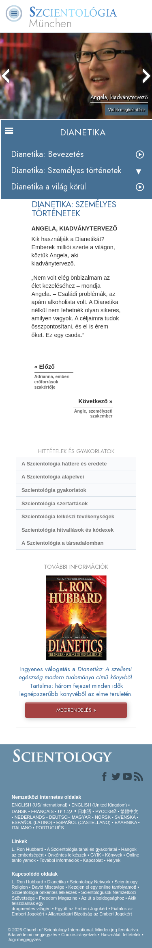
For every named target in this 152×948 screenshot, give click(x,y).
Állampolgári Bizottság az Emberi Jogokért (90, 913)
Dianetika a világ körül (48, 187)
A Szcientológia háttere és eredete (64, 464)
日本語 (84, 811)
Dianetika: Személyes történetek (66, 170)
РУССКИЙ (105, 811)
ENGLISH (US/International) (40, 804)
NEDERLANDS (30, 817)
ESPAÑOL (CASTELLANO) (83, 822)
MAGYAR (81, 817)
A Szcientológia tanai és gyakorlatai (82, 849)
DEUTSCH (60, 817)
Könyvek (113, 854)
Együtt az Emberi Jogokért (81, 908)
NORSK (103, 817)
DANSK (19, 811)
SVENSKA (125, 817)
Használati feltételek (120, 934)
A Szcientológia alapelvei (52, 477)
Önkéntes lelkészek (67, 854)
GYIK (95, 854)
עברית (65, 811)
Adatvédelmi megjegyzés (32, 934)
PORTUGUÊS (50, 827)
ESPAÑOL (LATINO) (32, 822)
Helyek (113, 860)
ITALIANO (22, 827)
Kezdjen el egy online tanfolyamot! (103, 887)
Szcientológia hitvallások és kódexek (67, 530)
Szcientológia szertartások (54, 503)
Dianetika (56, 881)
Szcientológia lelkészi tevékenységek (67, 516)
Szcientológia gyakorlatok (53, 490)
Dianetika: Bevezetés (47, 154)
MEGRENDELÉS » (76, 710)
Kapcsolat (93, 860)
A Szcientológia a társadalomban (62, 543)
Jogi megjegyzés (24, 939)
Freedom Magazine (58, 898)
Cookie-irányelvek (78, 934)
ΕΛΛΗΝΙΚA (126, 822)
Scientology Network (90, 881)
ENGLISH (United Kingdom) (99, 804)
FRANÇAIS (42, 811)
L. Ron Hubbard (27, 849)
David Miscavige (48, 887)
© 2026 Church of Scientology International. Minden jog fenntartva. (73, 929)
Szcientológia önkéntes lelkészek (44, 892)
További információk (59, 860)
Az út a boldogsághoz (102, 898)
